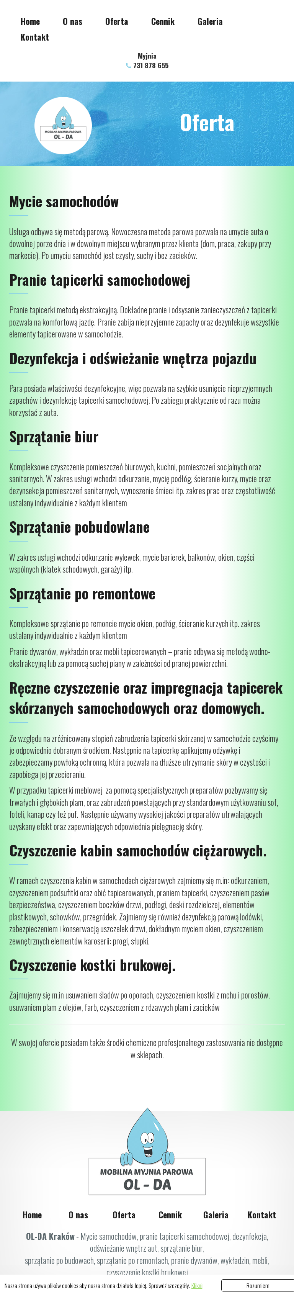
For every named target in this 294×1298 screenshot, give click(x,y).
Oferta (116, 21)
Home (30, 21)
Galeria (210, 21)
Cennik (163, 21)
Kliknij (197, 1285)
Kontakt (35, 37)
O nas (72, 21)
